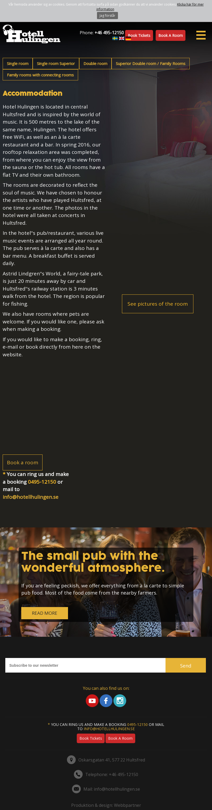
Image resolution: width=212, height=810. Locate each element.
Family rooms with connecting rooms (40, 74)
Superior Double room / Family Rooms (150, 63)
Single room (17, 63)
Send (185, 665)
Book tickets (139, 35)
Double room (95, 63)
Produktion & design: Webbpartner (106, 805)
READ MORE (44, 613)
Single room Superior (56, 63)
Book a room (170, 35)
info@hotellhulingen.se (30, 496)
